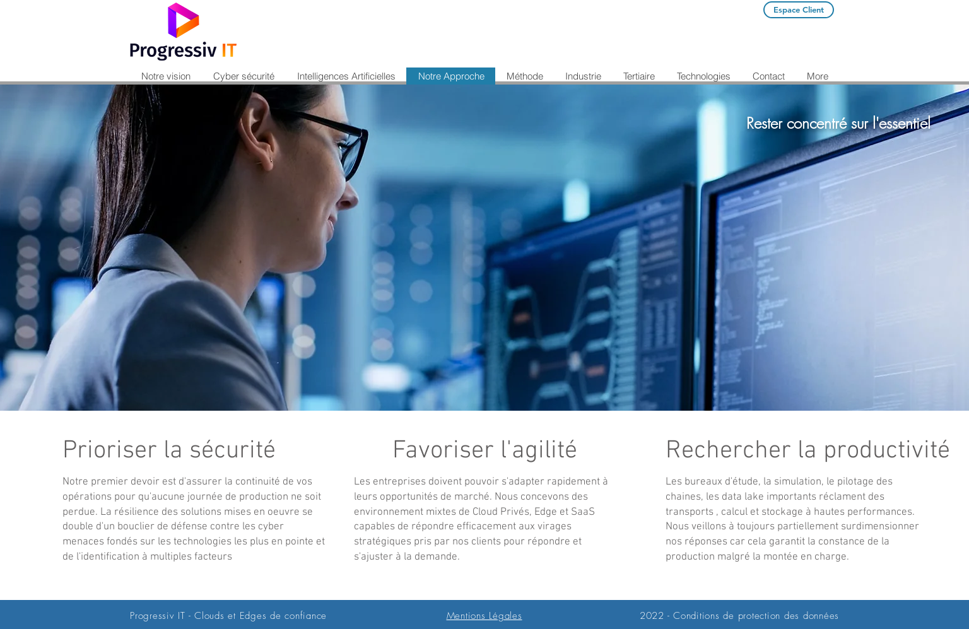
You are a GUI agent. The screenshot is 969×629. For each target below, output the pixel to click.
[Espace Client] (798, 9)
